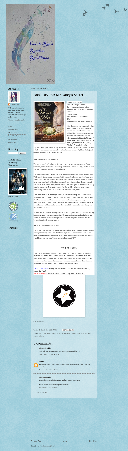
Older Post (92, 441)
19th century (47, 333)
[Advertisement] (64, 418)
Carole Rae (43, 377)
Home (64, 441)
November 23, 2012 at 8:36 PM (49, 370)
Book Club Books (14, 136)
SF (40, 361)
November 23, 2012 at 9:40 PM (49, 388)
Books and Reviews (63, 333)
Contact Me (12, 142)
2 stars (54, 333)
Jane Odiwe (80, 333)
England (73, 333)
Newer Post (36, 441)
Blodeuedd (42, 348)
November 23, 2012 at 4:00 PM (49, 354)
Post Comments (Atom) (47, 446)
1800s (40, 333)
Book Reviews (13, 129)
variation (41, 336)
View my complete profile (16, 120)
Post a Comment (42, 392)
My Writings (12, 139)
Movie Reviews (13, 133)
